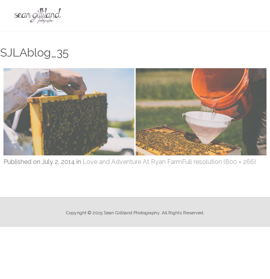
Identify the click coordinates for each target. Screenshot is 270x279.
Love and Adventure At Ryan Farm (132, 161)
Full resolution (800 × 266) (219, 161)
